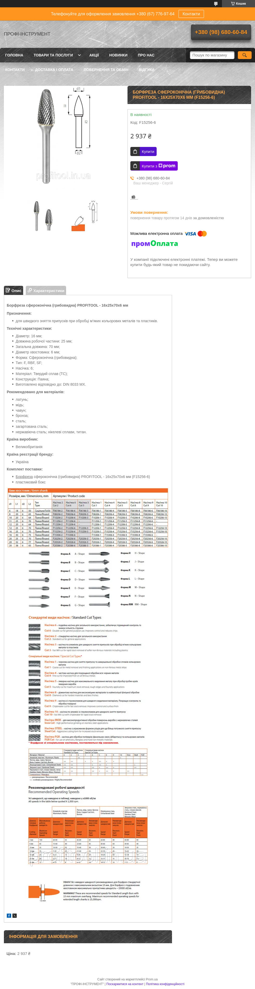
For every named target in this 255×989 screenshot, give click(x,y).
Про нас (146, 55)
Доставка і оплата (54, 70)
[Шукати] (245, 55)
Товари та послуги (53, 55)
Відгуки (146, 70)
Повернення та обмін (106, 70)
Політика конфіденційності (165, 984)
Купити (148, 151)
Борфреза (24, 477)
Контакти (191, 14)
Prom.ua (152, 979)
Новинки (118, 55)
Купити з (158, 166)
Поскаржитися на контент (124, 984)
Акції (94, 55)
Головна (14, 55)
